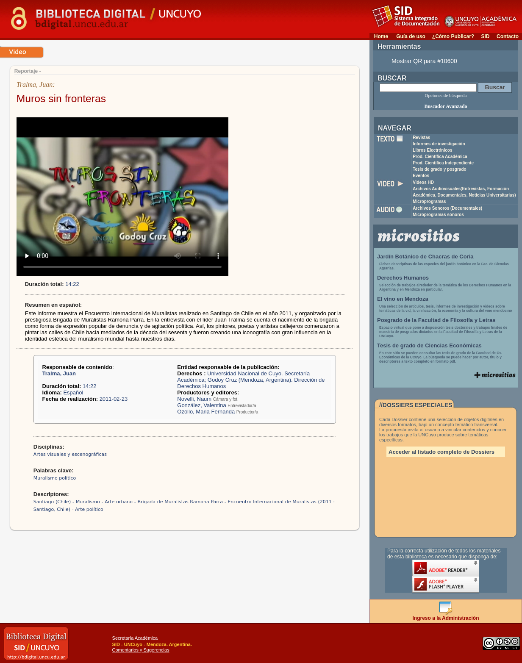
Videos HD (423, 182)
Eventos (421, 175)
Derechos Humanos (403, 278)
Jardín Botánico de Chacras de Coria (425, 256)
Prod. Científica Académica (440, 156)
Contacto (508, 36)
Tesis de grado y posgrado (439, 169)
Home (381, 36)
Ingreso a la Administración (446, 615)
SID (485, 36)
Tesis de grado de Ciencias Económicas (429, 345)
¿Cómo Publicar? (453, 36)
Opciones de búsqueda (446, 95)
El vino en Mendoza (402, 299)
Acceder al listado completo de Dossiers (441, 452)
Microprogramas (429, 201)
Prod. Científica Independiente (443, 163)
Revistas (421, 137)
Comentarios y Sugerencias (140, 649)
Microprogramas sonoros (438, 214)
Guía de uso (410, 36)
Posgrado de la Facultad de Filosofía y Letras (436, 320)
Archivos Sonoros (447, 208)
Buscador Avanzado (445, 106)
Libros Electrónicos (432, 150)
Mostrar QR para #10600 (424, 61)
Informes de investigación (439, 143)
